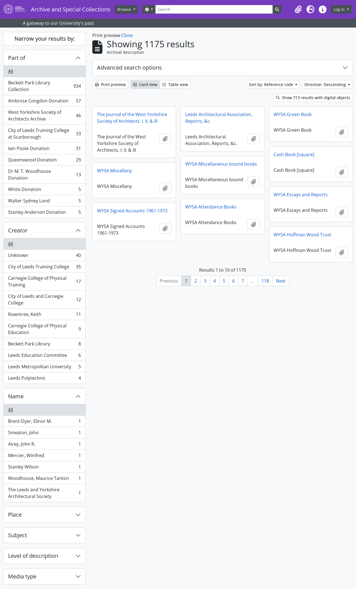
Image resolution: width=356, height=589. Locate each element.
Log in (339, 9)
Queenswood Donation (44, 161)
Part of (16, 58)
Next (281, 281)
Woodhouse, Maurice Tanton (44, 479)
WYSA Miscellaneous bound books (221, 164)
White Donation (44, 190)
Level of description (33, 555)
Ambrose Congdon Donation (44, 102)
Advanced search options (129, 67)
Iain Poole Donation (44, 149)
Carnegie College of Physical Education (44, 329)
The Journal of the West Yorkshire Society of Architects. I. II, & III (132, 117)
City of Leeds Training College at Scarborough (44, 133)
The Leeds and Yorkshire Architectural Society (44, 493)
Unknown (44, 256)
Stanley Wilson (44, 468)
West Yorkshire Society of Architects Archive (44, 115)
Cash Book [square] (294, 154)
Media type (22, 576)
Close (127, 35)
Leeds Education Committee (44, 356)
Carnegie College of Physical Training (44, 281)
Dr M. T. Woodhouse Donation (44, 174)
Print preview (110, 84)
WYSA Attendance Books (210, 207)
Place (15, 514)
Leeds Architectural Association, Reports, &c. (218, 117)
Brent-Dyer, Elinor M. (44, 422)
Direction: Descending (326, 84)
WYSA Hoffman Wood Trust (302, 235)
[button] (298, 9)
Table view (175, 84)
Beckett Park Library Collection (44, 86)
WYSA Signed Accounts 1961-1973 (132, 211)
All (10, 71)
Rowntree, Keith (44, 315)
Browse (124, 9)
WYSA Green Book (293, 114)
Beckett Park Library (44, 345)
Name (16, 396)
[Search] (214, 9)
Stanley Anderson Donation (44, 213)
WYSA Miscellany (114, 171)
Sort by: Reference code (271, 84)
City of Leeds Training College (44, 268)
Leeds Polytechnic (44, 379)
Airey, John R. (44, 445)
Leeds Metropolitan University (44, 367)
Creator (18, 230)
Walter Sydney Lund (44, 202)
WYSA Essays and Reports (301, 195)
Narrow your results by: (44, 38)
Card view (145, 84)
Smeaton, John (44, 433)
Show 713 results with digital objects (313, 97)
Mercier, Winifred (44, 456)
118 (265, 281)
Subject (17, 535)
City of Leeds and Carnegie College (44, 299)
